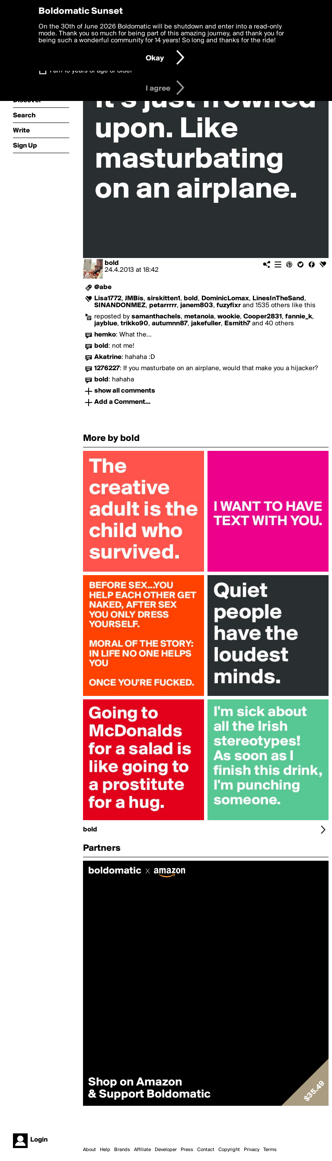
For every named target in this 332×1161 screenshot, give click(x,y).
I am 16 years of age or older (91, 70)
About (89, 1149)
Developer (166, 1149)
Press (187, 1149)
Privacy (251, 1149)
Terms (270, 1149)
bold (112, 263)
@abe (103, 287)
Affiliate (142, 1149)
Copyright (229, 1149)
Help (105, 1149)
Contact (205, 1149)
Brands (122, 1149)
